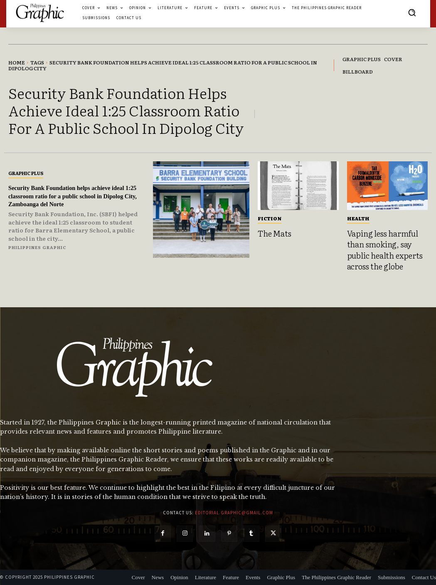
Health (358, 218)
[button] (412, 12)
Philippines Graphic (37, 247)
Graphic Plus (25, 173)
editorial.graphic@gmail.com (234, 513)
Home (16, 62)
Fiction (269, 218)
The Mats (274, 233)
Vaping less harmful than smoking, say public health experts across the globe (385, 249)
